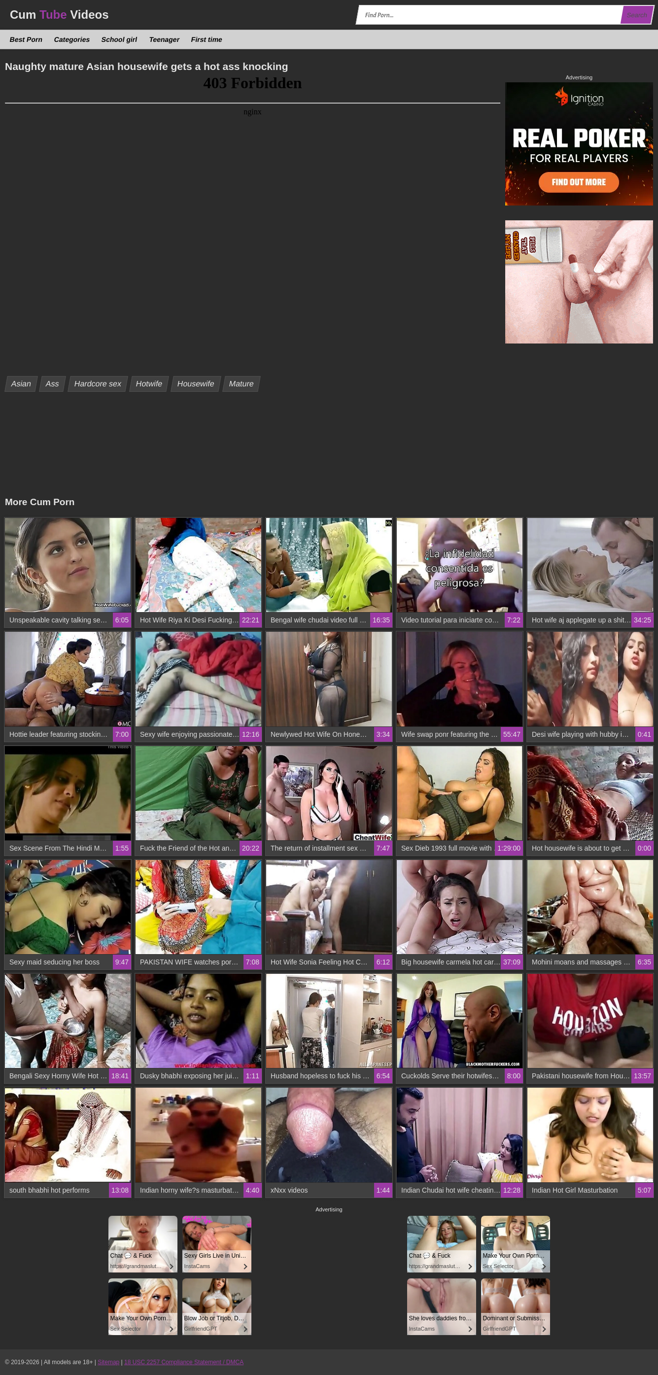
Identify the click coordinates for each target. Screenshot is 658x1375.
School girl (119, 39)
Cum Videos (59, 14)
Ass (52, 383)
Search (637, 15)
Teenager (164, 39)
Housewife (196, 383)
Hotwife (149, 383)
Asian (21, 383)
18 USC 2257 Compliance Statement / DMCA (183, 1362)
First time (206, 39)
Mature (242, 383)
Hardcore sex (97, 383)
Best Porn (26, 39)
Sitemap (108, 1362)
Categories (72, 39)
